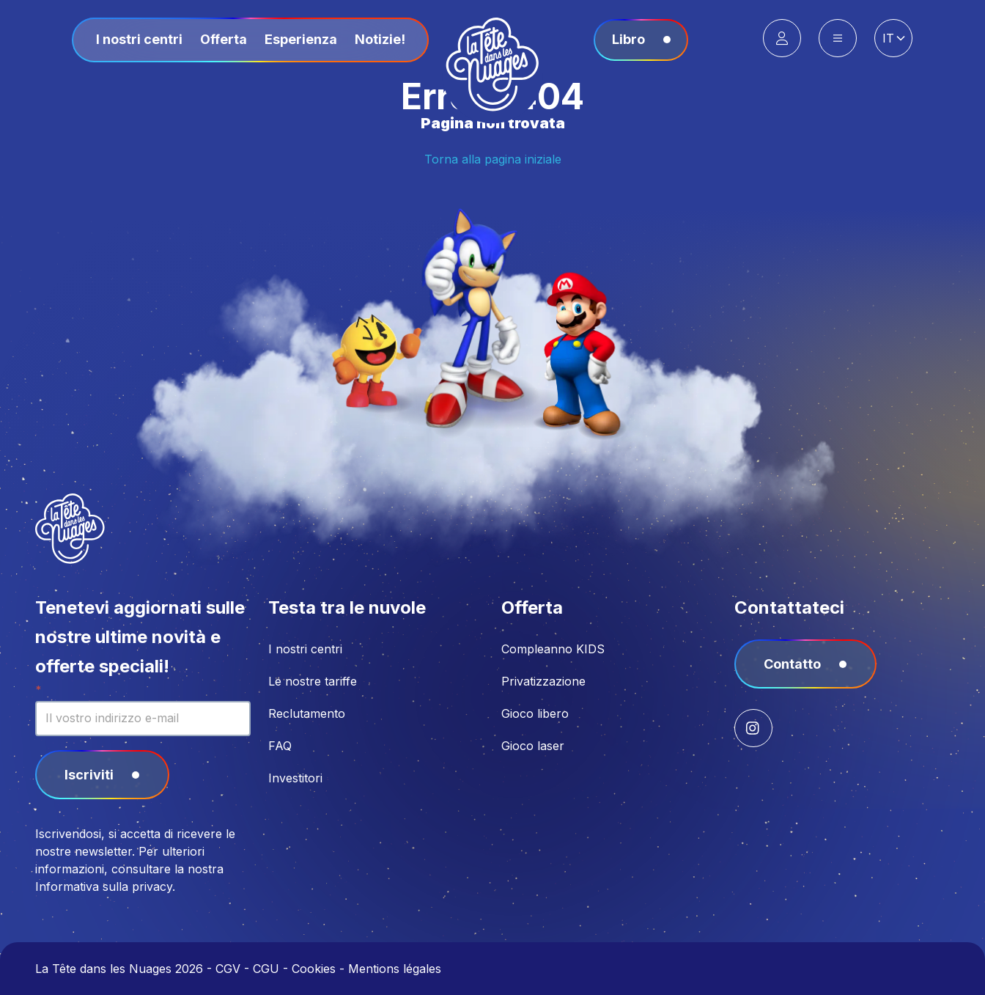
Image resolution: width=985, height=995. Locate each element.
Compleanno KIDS (553, 649)
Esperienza (301, 39)
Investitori (295, 778)
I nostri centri (139, 39)
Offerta (223, 39)
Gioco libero (535, 713)
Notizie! (380, 39)
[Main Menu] (838, 38)
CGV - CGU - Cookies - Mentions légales (328, 968)
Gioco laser (532, 745)
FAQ (280, 745)
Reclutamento (306, 713)
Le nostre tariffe (312, 681)
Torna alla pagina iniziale (492, 159)
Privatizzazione (543, 681)
